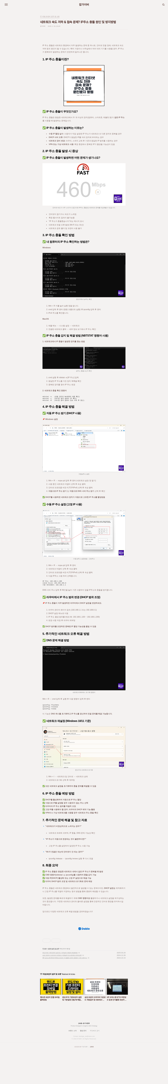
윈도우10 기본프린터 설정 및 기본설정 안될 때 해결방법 (60, 985)
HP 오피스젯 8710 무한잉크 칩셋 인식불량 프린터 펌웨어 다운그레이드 (64, 990)
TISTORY (85, 1079)
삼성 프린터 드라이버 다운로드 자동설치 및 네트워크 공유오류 (62, 988)
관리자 (92, 1079)
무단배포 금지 (95, 1063)
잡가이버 (84, 4)
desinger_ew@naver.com (87, 1069)
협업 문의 (83, 1063)
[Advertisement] (84, 940)
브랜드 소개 (72, 1063)
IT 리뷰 (44, 981)
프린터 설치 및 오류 (53, 981)
